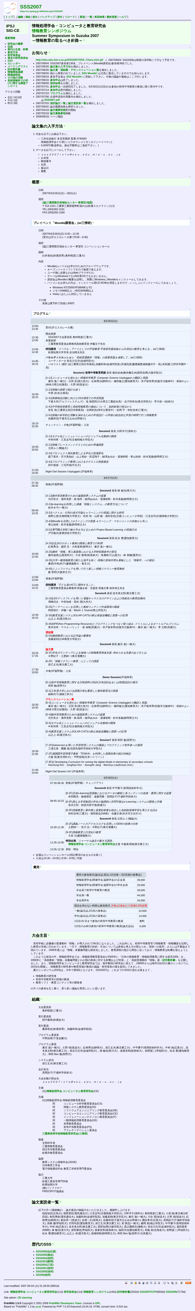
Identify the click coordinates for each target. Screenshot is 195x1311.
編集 (20, 17)
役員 (10, 46)
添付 (59, 17)
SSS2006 (171, 1291)
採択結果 (55, 83)
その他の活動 (15, 77)
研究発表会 (14, 55)
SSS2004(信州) (44, 1258)
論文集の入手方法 (60, 66)
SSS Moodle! (90, 73)
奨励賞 (64, 70)
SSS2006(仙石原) (46, 1251)
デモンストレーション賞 (85, 70)
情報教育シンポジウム (51, 31)
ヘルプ (123, 17)
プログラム (56, 93)
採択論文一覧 (58, 103)
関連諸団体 (14, 75)
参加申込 (55, 80)
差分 (35, 17)
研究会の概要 (15, 43)
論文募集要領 (58, 113)
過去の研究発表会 (18, 58)
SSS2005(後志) (44, 1254)
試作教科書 (14, 69)
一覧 (89, 17)
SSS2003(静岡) (44, 1261)
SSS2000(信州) (44, 1271)
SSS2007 (31, 7)
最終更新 (112, 17)
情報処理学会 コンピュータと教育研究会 (91, 844)
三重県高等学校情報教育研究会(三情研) (65, 1133)
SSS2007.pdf (50, 100)
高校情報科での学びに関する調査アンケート (18, 83)
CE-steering (25, 1297)
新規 (82, 17)
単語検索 (99, 17)
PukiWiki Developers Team (65, 1303)
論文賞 (54, 70)
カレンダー (14, 63)
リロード (70, 17)
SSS (10, 60)
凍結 (27, 17)
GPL (97, 1303)
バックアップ (47, 17)
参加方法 (13, 52)
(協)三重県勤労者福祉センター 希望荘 (64, 202)
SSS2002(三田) (44, 1264)
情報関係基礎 (15, 72)
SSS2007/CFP (148, 1291)
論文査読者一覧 (77, 103)
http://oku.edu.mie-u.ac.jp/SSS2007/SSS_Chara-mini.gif (69, 59)
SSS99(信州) (43, 1275)
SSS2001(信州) (44, 1268)
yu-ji (38, 1306)
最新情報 (10, 38)
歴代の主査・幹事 (18, 49)
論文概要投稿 (58, 110)
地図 (89, 202)
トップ (9, 17)
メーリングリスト (18, 66)
